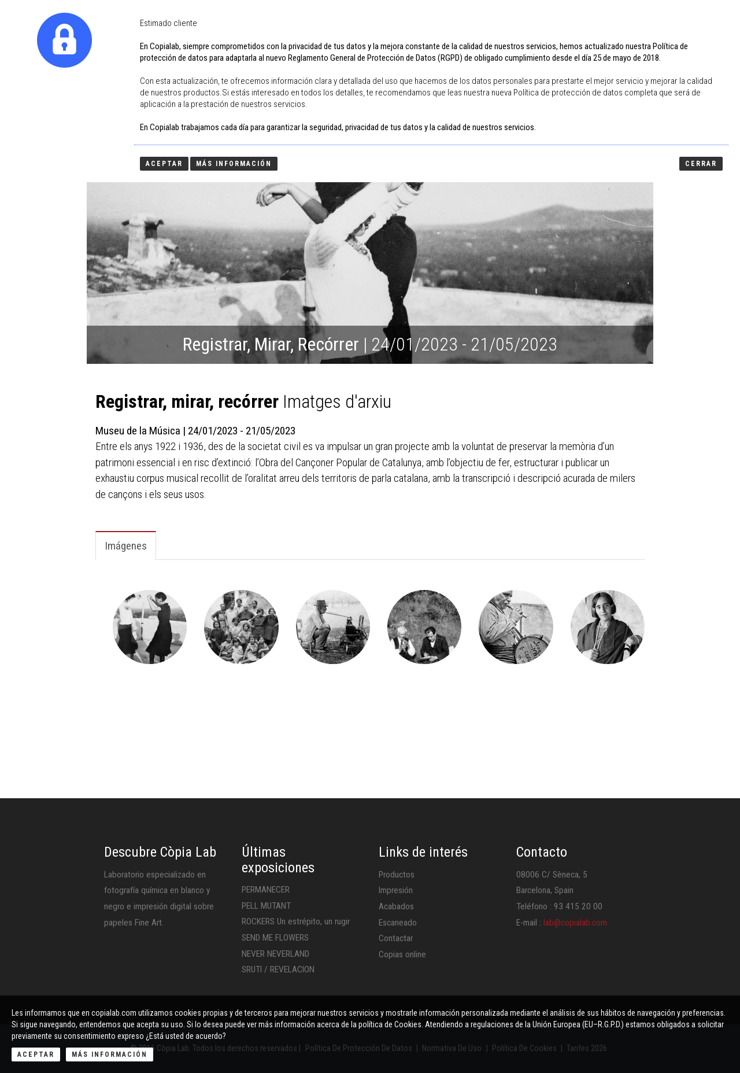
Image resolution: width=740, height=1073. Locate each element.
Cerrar (701, 164)
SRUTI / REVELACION (278, 969)
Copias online (402, 954)
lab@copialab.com (575, 922)
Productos (397, 874)
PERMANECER (266, 889)
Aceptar (35, 1054)
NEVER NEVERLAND (275, 954)
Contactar (396, 938)
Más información (234, 164)
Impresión (396, 890)
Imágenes (126, 545)
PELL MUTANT (266, 906)
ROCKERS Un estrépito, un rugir (296, 921)
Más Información (109, 1054)
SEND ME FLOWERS (275, 937)
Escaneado (398, 922)
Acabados (396, 906)
